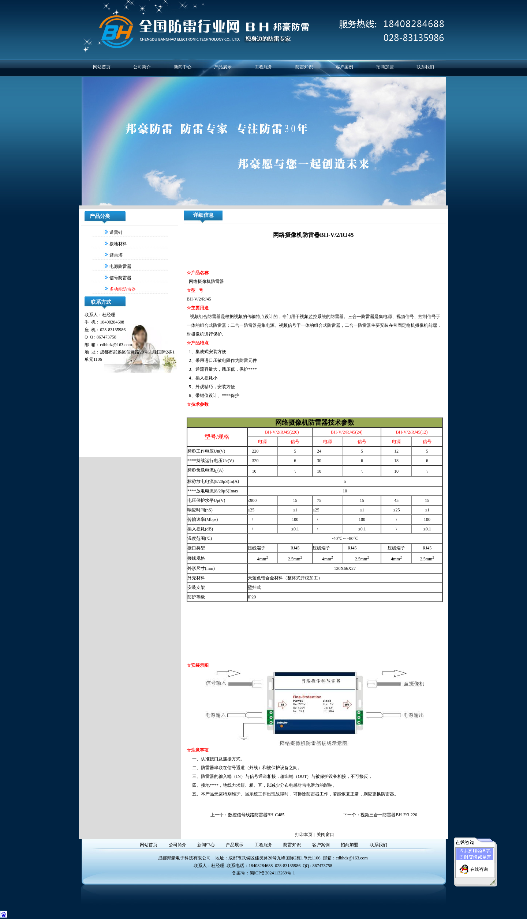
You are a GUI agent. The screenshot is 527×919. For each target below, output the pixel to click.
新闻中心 (182, 66)
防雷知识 (304, 66)
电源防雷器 (119, 266)
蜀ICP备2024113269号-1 (272, 872)
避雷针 (115, 232)
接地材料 (117, 243)
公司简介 (142, 66)
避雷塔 (115, 255)
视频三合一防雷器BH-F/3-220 (388, 814)
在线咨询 (479, 862)
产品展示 (223, 66)
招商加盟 (385, 66)
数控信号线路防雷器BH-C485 (256, 814)
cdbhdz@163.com (352, 858)
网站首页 (102, 66)
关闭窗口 (325, 834)
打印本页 (304, 834)
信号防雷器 (119, 277)
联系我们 (425, 66)
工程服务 (263, 66)
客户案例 (344, 66)
